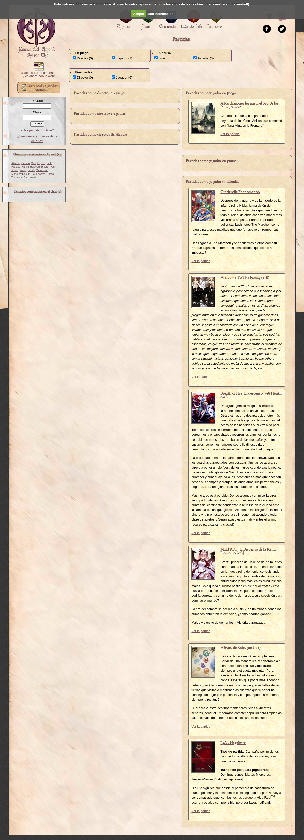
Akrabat (15, 163)
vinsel (32, 177)
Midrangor (42, 170)
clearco (25, 163)
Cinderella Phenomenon (240, 192)
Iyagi (52, 166)
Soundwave (38, 174)
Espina (41, 163)
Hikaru (45, 166)
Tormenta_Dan (19, 177)
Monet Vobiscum (20, 174)
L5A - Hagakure (233, 743)
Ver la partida (229, 134)
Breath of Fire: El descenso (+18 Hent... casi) (251, 395)
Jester (14, 170)
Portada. (36, 33)
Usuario (37, 101)
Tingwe (50, 174)
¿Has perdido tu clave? (37, 130)
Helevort (35, 166)
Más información (160, 14)
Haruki (25, 166)
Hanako (15, 166)
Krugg (23, 170)
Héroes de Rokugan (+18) (240, 648)
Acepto (138, 14)
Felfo (49, 163)
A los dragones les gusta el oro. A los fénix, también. (249, 105)
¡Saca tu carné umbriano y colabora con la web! (38, 74)
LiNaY (31, 170)
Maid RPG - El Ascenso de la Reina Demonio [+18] (248, 551)
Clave (37, 112)
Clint (33, 163)
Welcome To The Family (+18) (244, 278)
